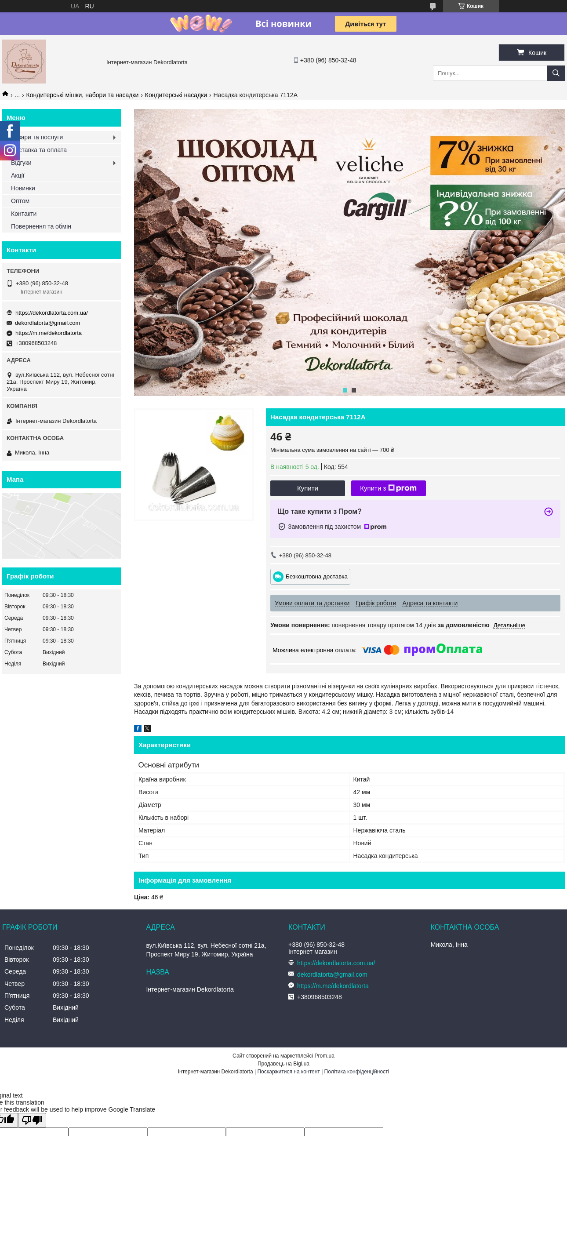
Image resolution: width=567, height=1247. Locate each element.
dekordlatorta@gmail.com (47, 323)
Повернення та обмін (41, 226)
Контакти (23, 213)
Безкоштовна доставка (317, 576)
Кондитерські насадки (176, 94)
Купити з (388, 488)
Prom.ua (324, 1056)
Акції (17, 175)
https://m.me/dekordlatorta (48, 333)
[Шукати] (556, 73)
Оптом (20, 200)
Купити (307, 488)
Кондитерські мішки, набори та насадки (82, 94)
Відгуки (21, 162)
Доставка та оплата (39, 149)
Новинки (23, 188)
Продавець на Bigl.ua (283, 1064)
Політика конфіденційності (356, 1072)
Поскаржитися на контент (288, 1072)
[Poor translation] (32, 1120)
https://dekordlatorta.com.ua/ (51, 312)
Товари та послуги (37, 137)
